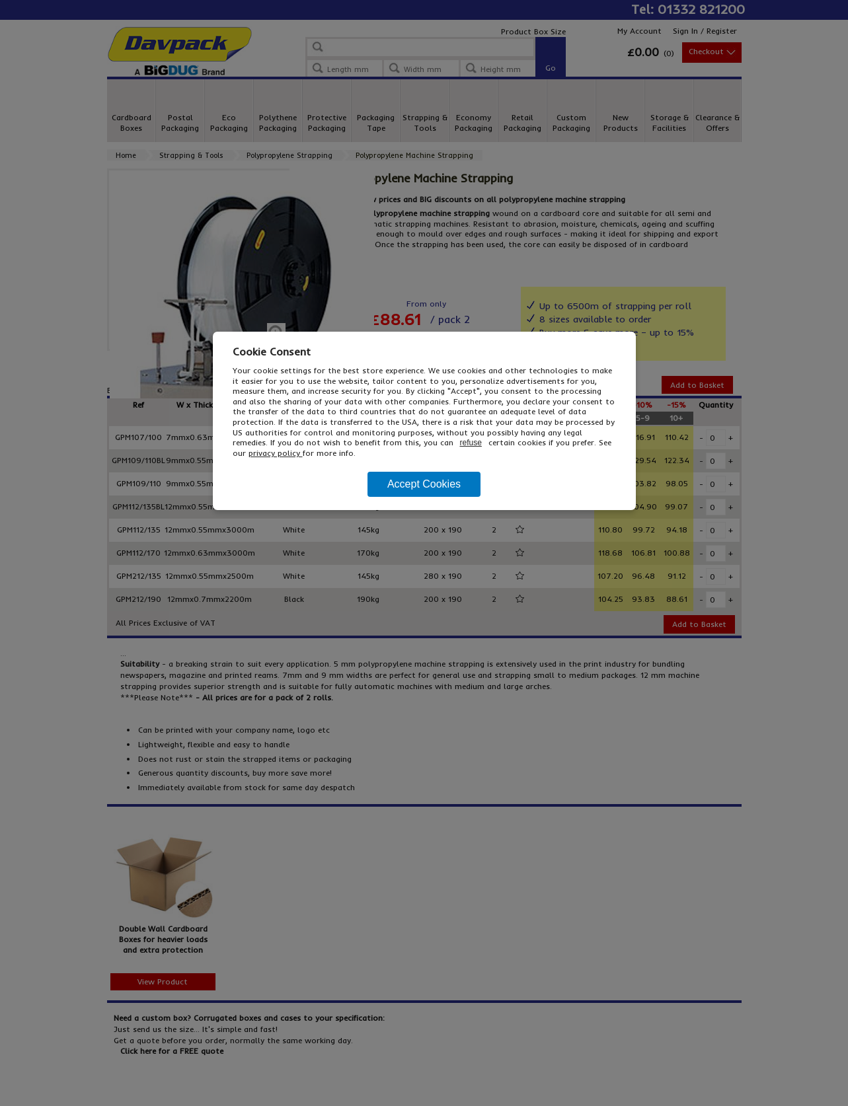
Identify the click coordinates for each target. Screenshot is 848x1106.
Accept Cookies (424, 484)
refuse (471, 442)
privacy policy (276, 453)
